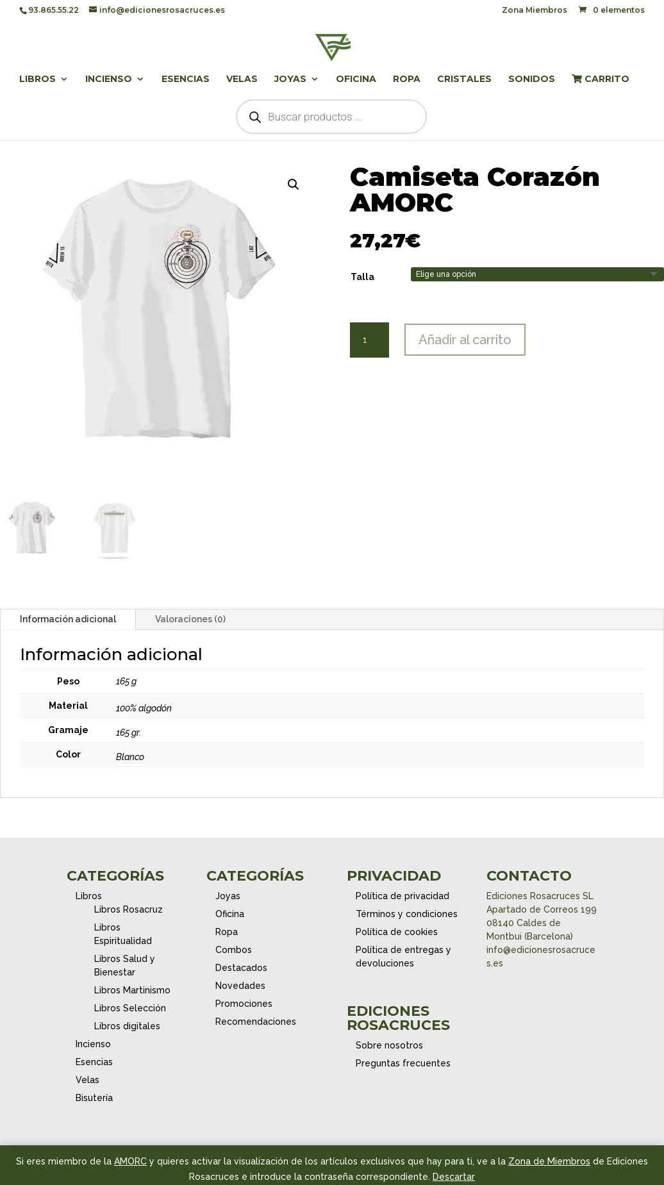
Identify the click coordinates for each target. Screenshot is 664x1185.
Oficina (356, 79)
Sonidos (531, 79)
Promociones (243, 1004)
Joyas (290, 79)
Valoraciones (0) (190, 619)
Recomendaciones (255, 1021)
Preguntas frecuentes (403, 1063)
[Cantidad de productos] (369, 340)
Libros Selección (130, 1008)
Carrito (600, 79)
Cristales (464, 79)
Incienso (108, 79)
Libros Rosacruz (128, 909)
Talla (362, 277)
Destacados (241, 968)
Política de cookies (397, 932)
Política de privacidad (402, 896)
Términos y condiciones (407, 914)
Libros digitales (127, 1026)
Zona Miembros (534, 10)
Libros (37, 79)
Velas (242, 79)
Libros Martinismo (132, 990)
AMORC (130, 1161)
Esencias (186, 79)
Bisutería (94, 1098)
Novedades (240, 986)
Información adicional (68, 619)
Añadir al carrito (465, 339)
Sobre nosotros (389, 1045)
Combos (233, 950)
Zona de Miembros (549, 1161)
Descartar (454, 1177)
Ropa (406, 79)
